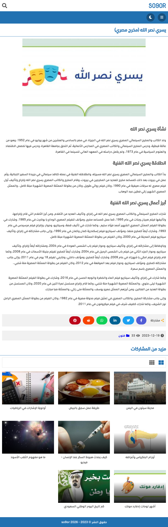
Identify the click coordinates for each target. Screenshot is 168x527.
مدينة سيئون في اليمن (140, 408)
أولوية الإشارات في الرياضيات (28, 408)
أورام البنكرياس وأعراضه (140, 457)
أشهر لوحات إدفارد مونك (140, 506)
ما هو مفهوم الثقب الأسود (28, 457)
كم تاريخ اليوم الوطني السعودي (84, 506)
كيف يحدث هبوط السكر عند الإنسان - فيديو (84, 460)
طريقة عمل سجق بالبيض (84, 408)
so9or (157, 5)
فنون (122, 335)
